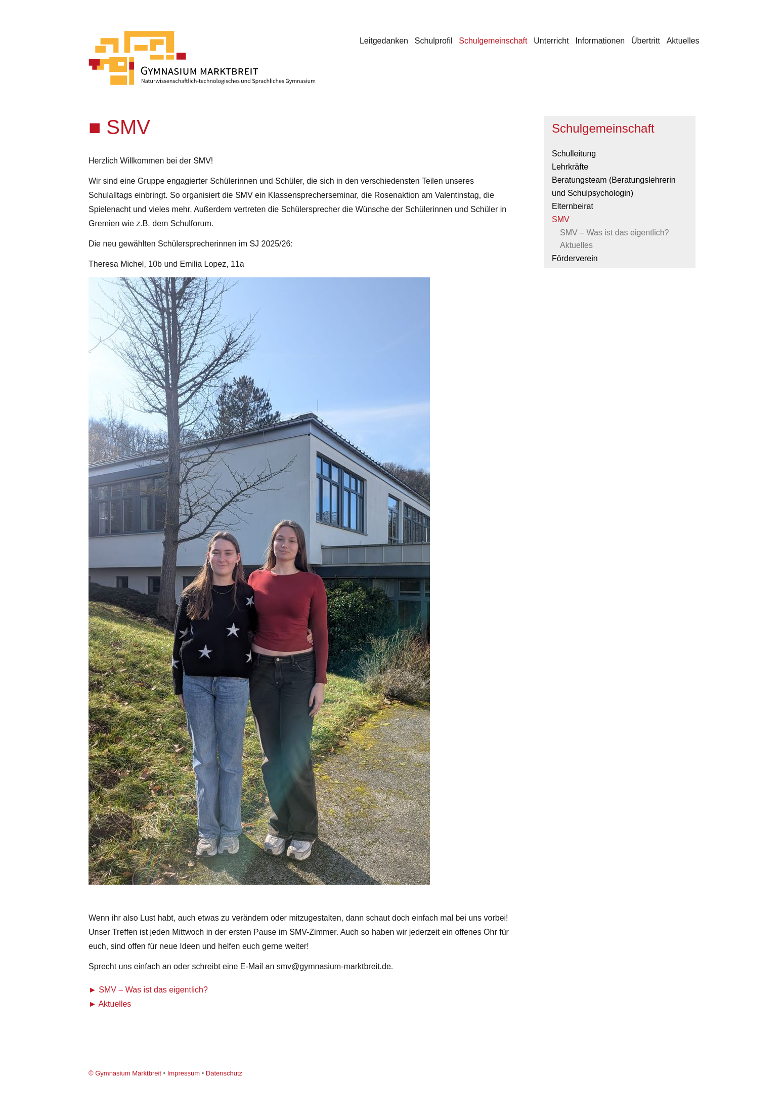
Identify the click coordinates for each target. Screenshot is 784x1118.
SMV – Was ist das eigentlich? (153, 989)
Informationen (600, 40)
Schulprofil (434, 40)
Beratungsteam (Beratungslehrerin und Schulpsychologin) (614, 186)
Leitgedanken (384, 40)
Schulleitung (574, 153)
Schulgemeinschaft (493, 40)
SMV (561, 219)
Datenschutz (224, 1073)
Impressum (183, 1073)
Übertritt (645, 40)
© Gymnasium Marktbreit (125, 1073)
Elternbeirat (572, 206)
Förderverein (575, 258)
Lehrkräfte (570, 166)
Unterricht (551, 40)
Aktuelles (683, 40)
